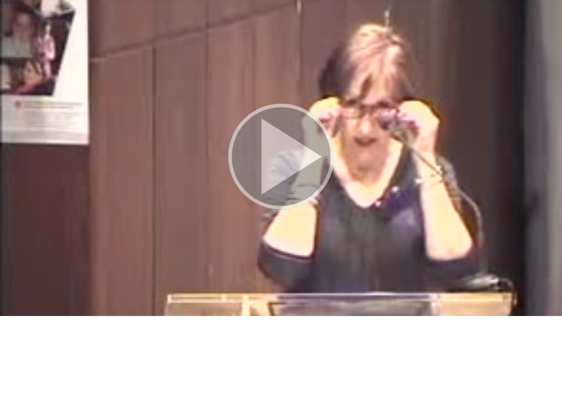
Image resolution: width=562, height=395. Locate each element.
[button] (281, 158)
